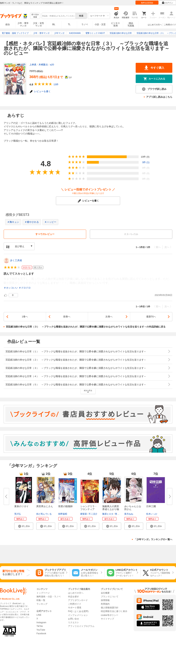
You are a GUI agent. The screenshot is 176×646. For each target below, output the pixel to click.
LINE (38, 615)
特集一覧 (40, 600)
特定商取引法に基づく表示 (114, 611)
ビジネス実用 (115, 24)
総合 (8, 24)
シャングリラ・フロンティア (88, 508)
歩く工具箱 (16, 260)
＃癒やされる (32, 222)
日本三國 (151, 506)
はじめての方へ (155, 25)
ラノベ (84, 24)
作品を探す (73, 596)
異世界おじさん (44, 506)
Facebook (41, 633)
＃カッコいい (11, 287)
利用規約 (105, 604)
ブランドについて (109, 596)
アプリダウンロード (78, 600)
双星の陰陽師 (65, 506)
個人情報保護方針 (109, 607)
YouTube (40, 630)
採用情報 (105, 600)
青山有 (118, 514)
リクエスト (73, 622)
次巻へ (109, 316)
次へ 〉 (168, 247)
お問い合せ (73, 619)
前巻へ (66, 316)
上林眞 (32, 64)
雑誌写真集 (131, 24)
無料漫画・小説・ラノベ (48, 596)
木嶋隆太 (43, 64)
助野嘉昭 (62, 514)
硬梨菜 (83, 514)
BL (53, 24)
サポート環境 (74, 607)
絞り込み (35, 15)
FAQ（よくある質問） (79, 611)
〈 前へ (157, 247)
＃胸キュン (13, 222)
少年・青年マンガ (23, 24)
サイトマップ (107, 619)
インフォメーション (78, 615)
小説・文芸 (100, 24)
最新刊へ (151, 316)
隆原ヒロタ (107, 514)
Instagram (41, 622)
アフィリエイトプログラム (81, 626)
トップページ (43, 593)
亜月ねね (128, 514)
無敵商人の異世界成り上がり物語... (110, 509)
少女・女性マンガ (38, 24)
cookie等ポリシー (109, 615)
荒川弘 (17, 514)
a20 (52, 64)
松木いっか (151, 514)
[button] (23, 526)
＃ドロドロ (25, 287)
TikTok (39, 626)
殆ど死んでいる (44, 514)
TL (69, 24)
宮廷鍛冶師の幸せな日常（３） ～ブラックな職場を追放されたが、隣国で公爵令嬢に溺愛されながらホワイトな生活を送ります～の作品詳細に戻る (86, 326)
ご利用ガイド (170, 25)
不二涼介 (93, 514)
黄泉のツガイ (21, 506)
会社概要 (105, 593)
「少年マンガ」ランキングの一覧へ (153, 539)
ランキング (41, 604)
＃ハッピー (50, 222)
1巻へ (25, 316)
